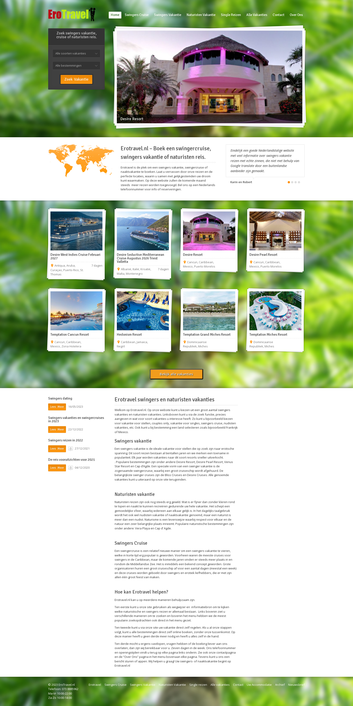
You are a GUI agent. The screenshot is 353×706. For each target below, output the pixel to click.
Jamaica (142, 342)
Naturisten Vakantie (172, 685)
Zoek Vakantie (76, 79)
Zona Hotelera (71, 346)
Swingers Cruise (115, 685)
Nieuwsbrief (296, 685)
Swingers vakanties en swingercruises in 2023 (76, 420)
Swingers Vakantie (142, 685)
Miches (203, 346)
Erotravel (95, 685)
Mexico (188, 266)
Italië (136, 269)
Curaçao (56, 270)
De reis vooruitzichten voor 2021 (71, 459)
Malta (120, 274)
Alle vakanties (220, 685)
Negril (121, 346)
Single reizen (198, 685)
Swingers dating (60, 398)
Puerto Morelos (204, 266)
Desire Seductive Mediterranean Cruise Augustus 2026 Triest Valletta (140, 258)
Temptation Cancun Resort (69, 334)
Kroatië (145, 269)
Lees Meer (57, 407)
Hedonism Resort (129, 334)
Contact (238, 685)
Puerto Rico (71, 270)
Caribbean (206, 262)
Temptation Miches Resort (268, 334)
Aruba (70, 265)
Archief (280, 685)
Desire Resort (193, 254)
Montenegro (134, 274)
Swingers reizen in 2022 (65, 440)
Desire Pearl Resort (263, 254)
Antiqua (59, 265)
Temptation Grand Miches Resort (207, 334)
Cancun (192, 262)
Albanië (126, 269)
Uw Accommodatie (259, 685)
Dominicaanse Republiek (195, 344)
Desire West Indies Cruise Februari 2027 (75, 256)
